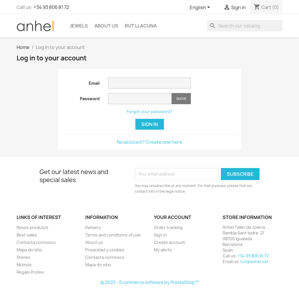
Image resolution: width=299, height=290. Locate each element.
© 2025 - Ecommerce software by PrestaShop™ (149, 282)
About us (106, 26)
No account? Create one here (149, 142)
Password (90, 98)
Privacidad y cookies (104, 249)
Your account (172, 217)
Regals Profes (30, 272)
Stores (23, 257)
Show (181, 98)
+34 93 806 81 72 (51, 7)
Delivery (93, 227)
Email (94, 83)
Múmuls (24, 264)
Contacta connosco (36, 242)
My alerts (163, 249)
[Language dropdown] (201, 7)
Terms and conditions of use (113, 235)
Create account (169, 242)
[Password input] (140, 98)
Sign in (149, 124)
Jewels (79, 26)
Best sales (27, 235)
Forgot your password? (150, 111)
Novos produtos (32, 227)
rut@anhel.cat (254, 261)
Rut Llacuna (141, 26)
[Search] (244, 25)
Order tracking (168, 227)
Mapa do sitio (29, 249)
